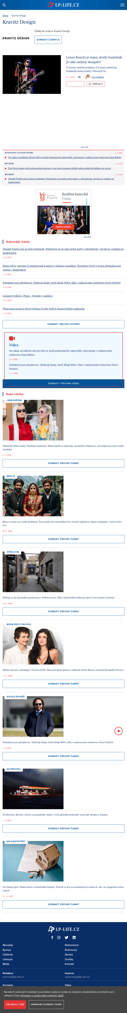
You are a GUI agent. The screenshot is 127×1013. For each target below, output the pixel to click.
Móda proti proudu (19, 624)
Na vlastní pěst (16, 841)
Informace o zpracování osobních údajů (42, 995)
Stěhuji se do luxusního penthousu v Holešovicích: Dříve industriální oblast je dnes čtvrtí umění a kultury (59, 597)
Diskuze (96, 83)
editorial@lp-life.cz (13, 976)
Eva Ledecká (98, 77)
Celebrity (8, 954)
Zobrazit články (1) (48, 39)
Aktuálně (9, 164)
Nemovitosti (72, 945)
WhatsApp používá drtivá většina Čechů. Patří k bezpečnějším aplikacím (44, 308)
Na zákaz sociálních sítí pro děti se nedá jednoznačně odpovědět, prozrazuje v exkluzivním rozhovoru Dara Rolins (64, 157)
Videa (68, 985)
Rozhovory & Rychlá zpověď (19, 153)
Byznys (7, 949)
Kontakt (69, 963)
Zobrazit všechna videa (63, 383)
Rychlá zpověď (16, 696)
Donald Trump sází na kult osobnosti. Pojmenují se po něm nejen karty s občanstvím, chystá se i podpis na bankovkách (61, 180)
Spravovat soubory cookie (46, 1004)
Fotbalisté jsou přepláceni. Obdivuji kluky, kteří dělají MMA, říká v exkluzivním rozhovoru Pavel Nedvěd (62, 282)
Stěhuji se (13, 552)
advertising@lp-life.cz (77, 976)
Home (5, 15)
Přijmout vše (15, 1004)
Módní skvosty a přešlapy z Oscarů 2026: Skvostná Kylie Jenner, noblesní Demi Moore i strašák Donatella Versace (63, 670)
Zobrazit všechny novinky (63, 324)
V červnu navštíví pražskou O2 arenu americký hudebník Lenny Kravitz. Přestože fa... (91, 69)
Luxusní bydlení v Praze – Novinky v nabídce (28, 296)
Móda (6, 963)
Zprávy (69, 954)
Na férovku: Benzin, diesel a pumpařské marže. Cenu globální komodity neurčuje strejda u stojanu (55, 814)
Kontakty (8, 985)
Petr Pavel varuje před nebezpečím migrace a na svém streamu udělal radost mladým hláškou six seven (59, 168)
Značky (69, 959)
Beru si (11, 476)
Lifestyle (7, 959)
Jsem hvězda (14, 400)
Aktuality (8, 945)
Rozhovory (71, 949)
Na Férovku (14, 769)
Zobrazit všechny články (63, 463)
